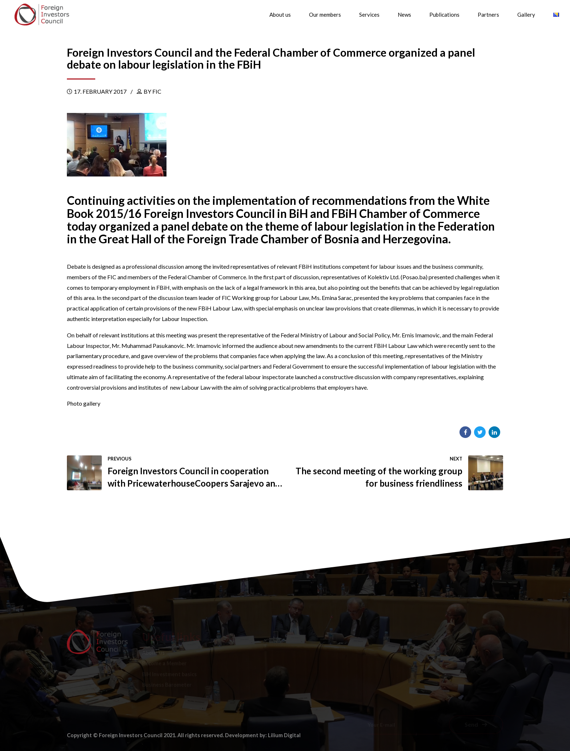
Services (369, 14)
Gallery (526, 14)
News (404, 14)
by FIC (152, 91)
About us (280, 14)
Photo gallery (83, 403)
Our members (325, 14)
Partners (488, 14)
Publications (444, 14)
